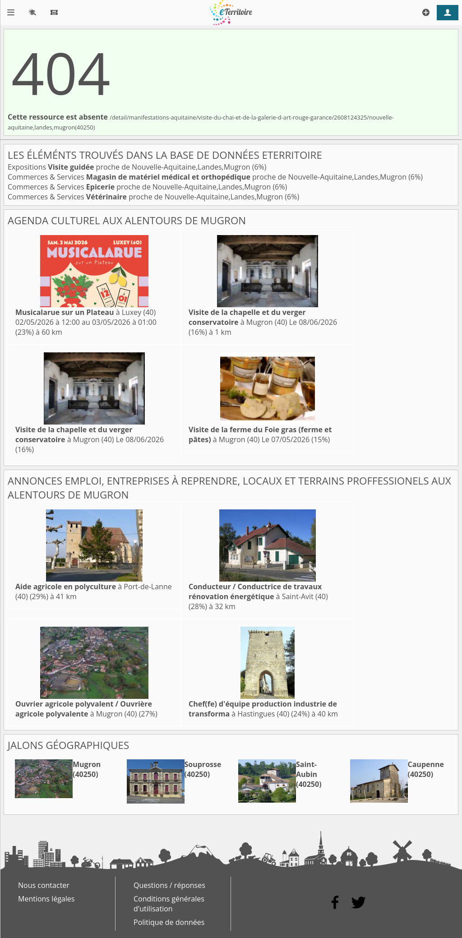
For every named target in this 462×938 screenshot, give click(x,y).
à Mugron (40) (247, 317)
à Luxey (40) (85, 312)
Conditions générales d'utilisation (169, 904)
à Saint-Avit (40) (258, 591)
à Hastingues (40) (263, 709)
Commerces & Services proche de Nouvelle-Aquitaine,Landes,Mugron (208, 177)
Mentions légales (46, 899)
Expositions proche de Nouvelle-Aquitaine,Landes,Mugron (130, 167)
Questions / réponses (169, 885)
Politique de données (169, 922)
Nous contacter (43, 885)
